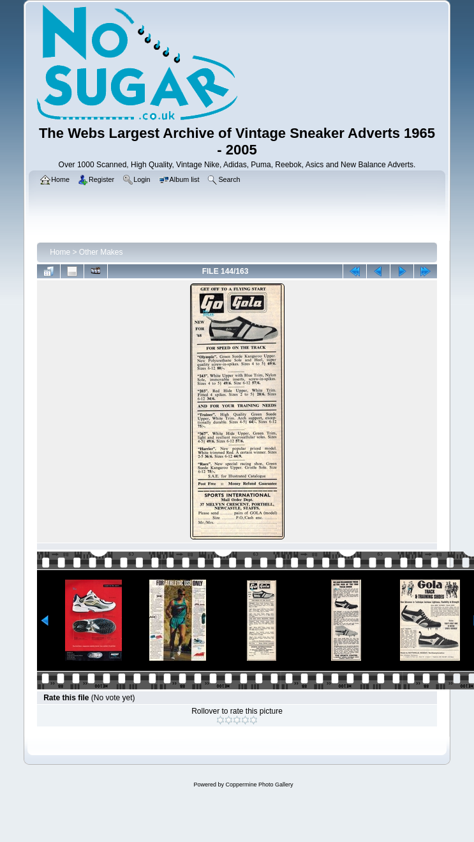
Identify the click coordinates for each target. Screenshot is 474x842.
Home (60, 252)
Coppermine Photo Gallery (259, 784)
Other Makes (101, 252)
